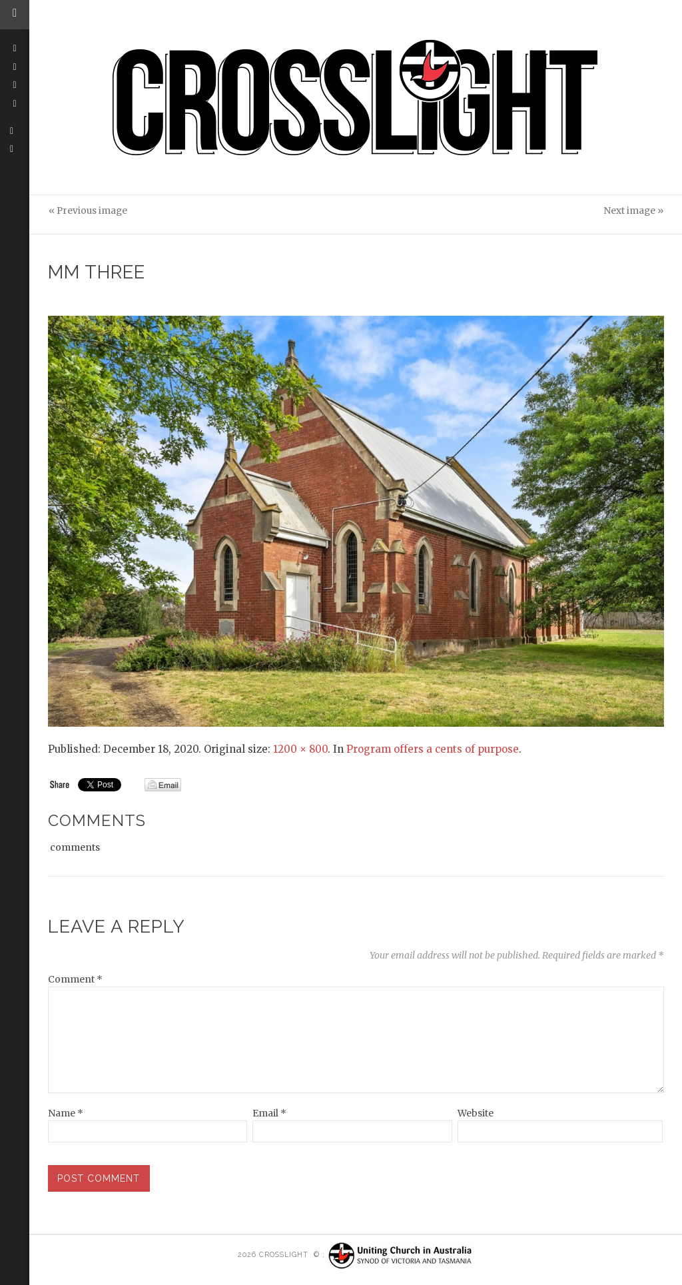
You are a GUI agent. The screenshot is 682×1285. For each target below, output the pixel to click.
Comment (75, 979)
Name (65, 1113)
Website (476, 1113)
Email (269, 1113)
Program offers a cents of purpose (432, 749)
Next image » (633, 210)
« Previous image (88, 210)
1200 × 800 (300, 749)
